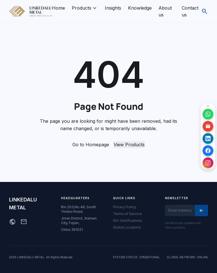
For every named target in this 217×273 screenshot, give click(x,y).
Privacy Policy (124, 207)
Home (58, 8)
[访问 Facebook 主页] (208, 150)
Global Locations (127, 227)
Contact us (190, 11)
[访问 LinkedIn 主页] (208, 138)
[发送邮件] (208, 126)
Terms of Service (127, 214)
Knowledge (140, 8)
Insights (113, 8)
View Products (129, 144)
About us (165, 11)
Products (81, 8)
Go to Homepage (90, 144)
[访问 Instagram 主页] (208, 162)
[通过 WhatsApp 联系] (208, 114)
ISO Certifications (127, 220)
